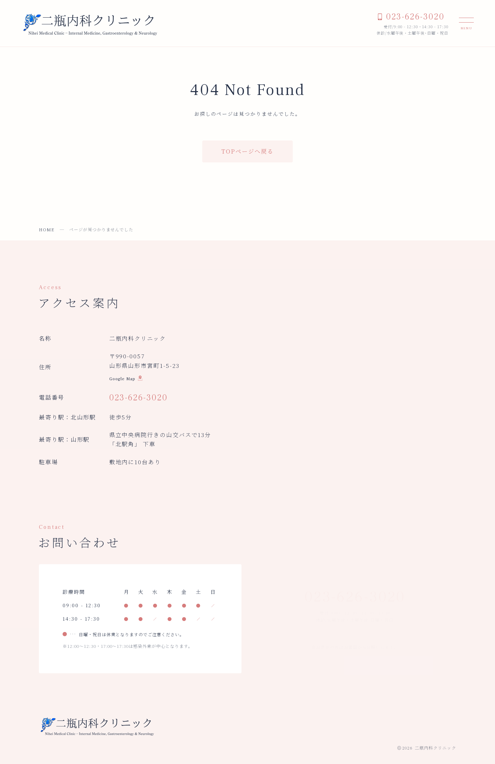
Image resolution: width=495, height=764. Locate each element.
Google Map (126, 379)
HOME (46, 229)
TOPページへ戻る (247, 151)
